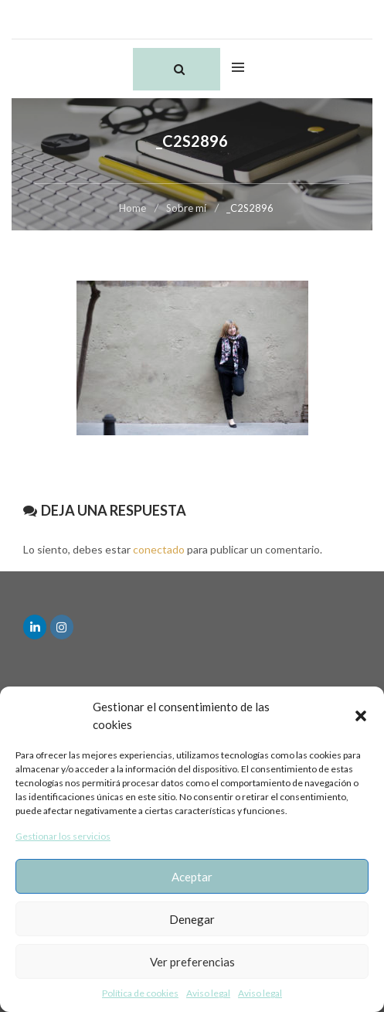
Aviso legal (208, 993)
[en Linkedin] (34, 627)
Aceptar (192, 877)
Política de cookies (140, 993)
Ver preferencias (192, 962)
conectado (159, 549)
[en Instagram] (61, 627)
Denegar (192, 919)
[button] (361, 716)
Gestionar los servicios (62, 836)
